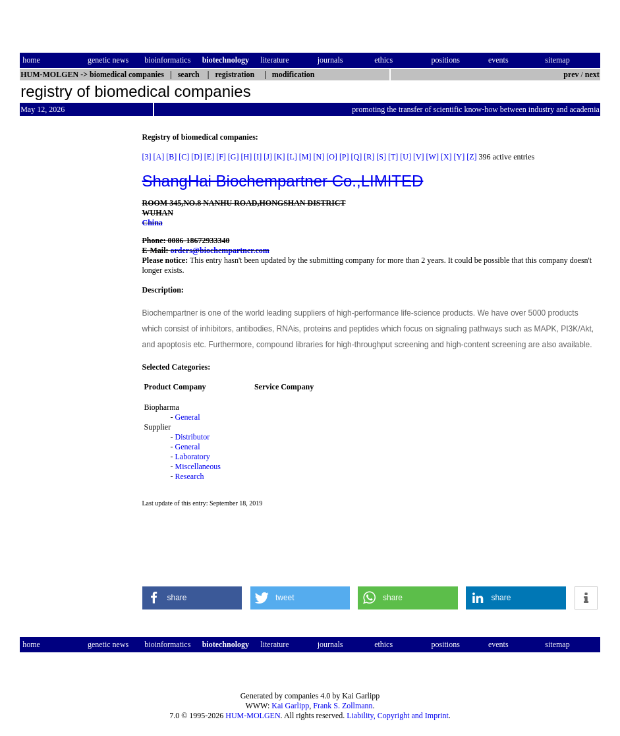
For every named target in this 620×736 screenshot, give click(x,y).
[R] (369, 156)
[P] (344, 156)
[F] (221, 156)
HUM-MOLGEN (252, 715)
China (152, 222)
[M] (305, 156)
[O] (331, 156)
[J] (268, 156)
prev (570, 74)
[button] (192, 597)
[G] (233, 156)
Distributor (192, 436)
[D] (196, 156)
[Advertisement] (75, 330)
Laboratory (192, 456)
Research (189, 476)
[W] (432, 156)
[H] (246, 156)
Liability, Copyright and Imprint (398, 715)
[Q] (356, 156)
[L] (292, 156)
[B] (171, 156)
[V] (418, 156)
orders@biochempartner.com (220, 250)
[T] (393, 156)
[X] (446, 156)
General (187, 417)
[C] (184, 156)
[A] (159, 156)
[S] (381, 156)
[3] (147, 156)
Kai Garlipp (290, 705)
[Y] (459, 156)
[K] (279, 156)
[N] (319, 156)
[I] (258, 156)
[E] (209, 156)
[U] (405, 156)
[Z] (471, 156)
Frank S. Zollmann (342, 705)
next (592, 74)
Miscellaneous (198, 466)
